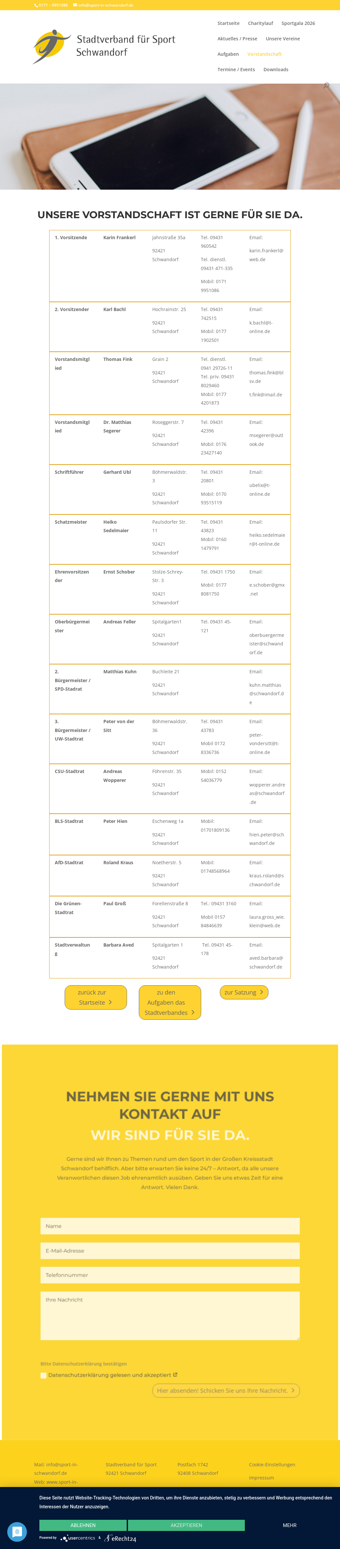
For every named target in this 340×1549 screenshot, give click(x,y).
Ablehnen (83, 1525)
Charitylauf (260, 23)
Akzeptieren (186, 1525)
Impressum (261, 1478)
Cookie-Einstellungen (272, 1464)
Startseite (229, 23)
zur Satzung (240, 992)
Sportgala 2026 (298, 23)
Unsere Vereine (283, 39)
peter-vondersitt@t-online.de (264, 743)
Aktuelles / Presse (237, 39)
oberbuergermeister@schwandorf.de (266, 644)
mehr (290, 1525)
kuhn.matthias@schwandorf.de (266, 693)
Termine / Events (236, 70)
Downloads (276, 70)
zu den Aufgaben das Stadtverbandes (166, 1002)
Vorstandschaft (264, 54)
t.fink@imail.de (265, 394)
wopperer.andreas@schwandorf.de (267, 793)
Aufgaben (228, 54)
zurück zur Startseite (92, 997)
